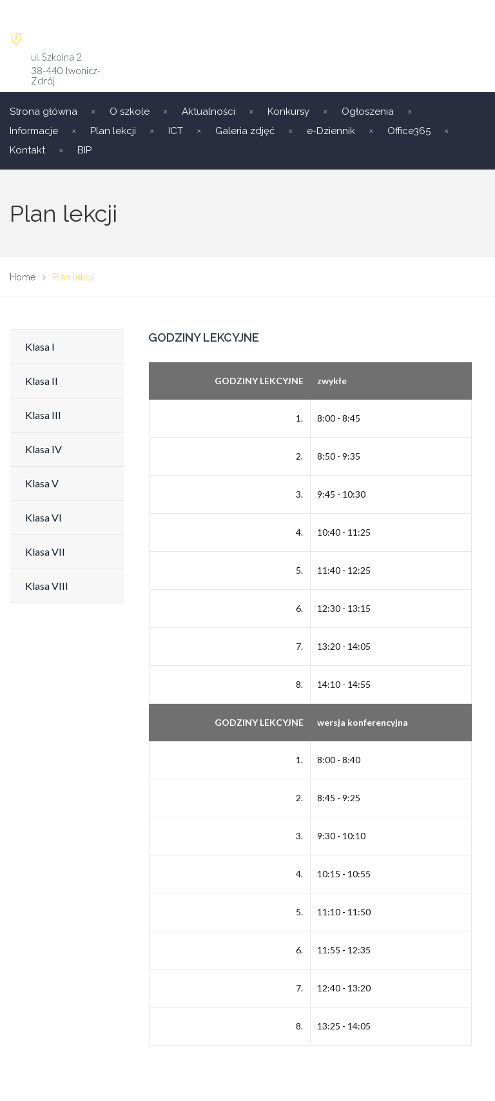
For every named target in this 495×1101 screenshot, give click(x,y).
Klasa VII (45, 551)
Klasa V (42, 483)
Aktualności (208, 111)
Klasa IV (43, 449)
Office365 (409, 131)
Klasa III (43, 415)
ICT (175, 131)
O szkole (130, 111)
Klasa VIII (46, 586)
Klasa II (41, 381)
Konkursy (288, 111)
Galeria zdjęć (245, 131)
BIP (84, 150)
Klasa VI (43, 517)
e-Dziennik (331, 131)
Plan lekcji (113, 131)
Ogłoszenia (368, 111)
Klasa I (40, 346)
